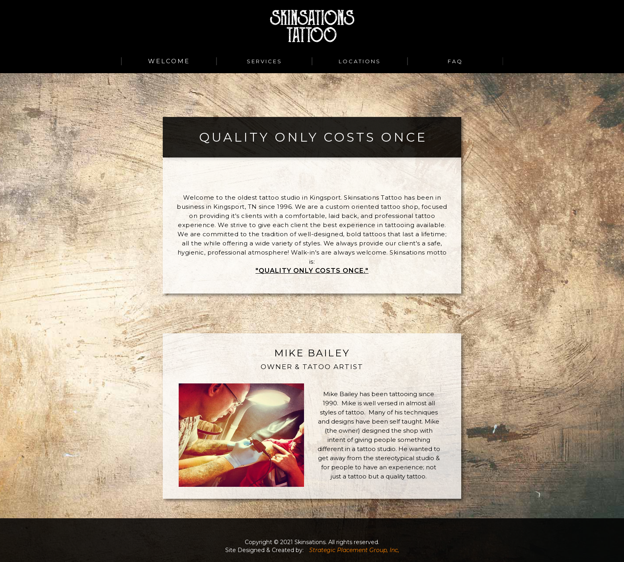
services (264, 61)
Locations (360, 61)
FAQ (455, 61)
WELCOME (169, 61)
